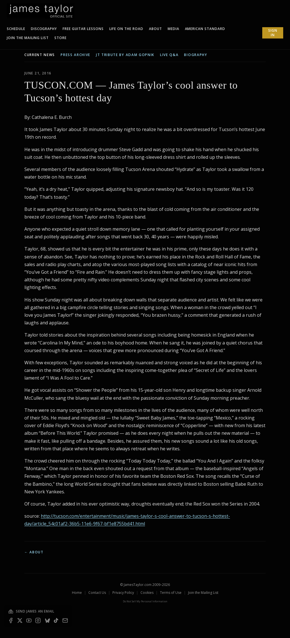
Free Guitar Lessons (83, 28)
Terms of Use (171, 592)
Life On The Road (126, 28)
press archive (75, 55)
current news (39, 55)
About (155, 28)
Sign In (272, 32)
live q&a (169, 55)
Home (77, 592)
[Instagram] (38, 620)
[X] (20, 620)
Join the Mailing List (203, 592)
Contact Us (97, 592)
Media (173, 28)
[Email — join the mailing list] (65, 620)
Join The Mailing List (28, 37)
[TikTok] (56, 620)
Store (60, 37)
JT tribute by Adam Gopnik (125, 55)
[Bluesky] (47, 620)
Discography (44, 28)
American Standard (205, 28)
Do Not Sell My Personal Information (145, 601)
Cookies (146, 592)
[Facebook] (11, 620)
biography (195, 55)
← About (34, 552)
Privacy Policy (123, 592)
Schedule (16, 28)
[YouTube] (29, 620)
